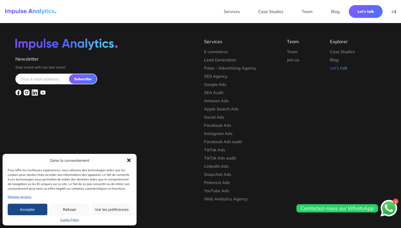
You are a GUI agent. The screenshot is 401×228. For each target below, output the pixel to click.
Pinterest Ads (217, 182)
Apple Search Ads (221, 108)
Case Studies (270, 11)
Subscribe (83, 79)
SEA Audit (214, 92)
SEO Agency (216, 76)
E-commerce (216, 51)
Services (232, 11)
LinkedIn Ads (216, 166)
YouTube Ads (216, 190)
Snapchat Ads (217, 174)
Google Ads (215, 84)
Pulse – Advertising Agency (230, 68)
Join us (293, 59)
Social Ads (214, 117)
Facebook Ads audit (223, 141)
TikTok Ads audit (220, 158)
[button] (128, 160)
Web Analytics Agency (226, 198)
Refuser (69, 209)
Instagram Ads (218, 133)
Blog (335, 11)
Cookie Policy (69, 220)
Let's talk (366, 11)
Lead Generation (220, 59)
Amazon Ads (216, 100)
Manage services (19, 197)
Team (307, 11)
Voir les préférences (112, 209)
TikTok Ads (214, 149)
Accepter (27, 209)
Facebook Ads (217, 125)
